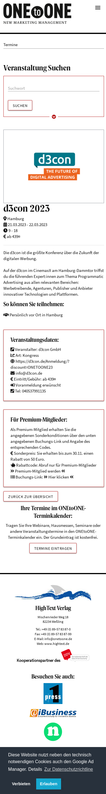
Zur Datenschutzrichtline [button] (68, 769)
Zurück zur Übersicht (30, 496)
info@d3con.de (29, 373)
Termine (10, 44)
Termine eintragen (53, 548)
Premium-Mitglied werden (37, 471)
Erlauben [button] (48, 784)
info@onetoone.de (58, 639)
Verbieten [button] (21, 784)
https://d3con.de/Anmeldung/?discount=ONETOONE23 (39, 364)
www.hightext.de (56, 643)
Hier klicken (58, 477)
